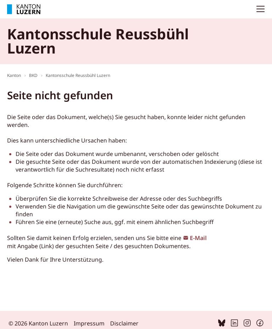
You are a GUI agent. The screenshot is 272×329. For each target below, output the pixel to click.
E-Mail (198, 238)
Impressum (89, 323)
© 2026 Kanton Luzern (38, 323)
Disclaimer (124, 323)
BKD (33, 75)
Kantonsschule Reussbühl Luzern (78, 75)
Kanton (14, 75)
